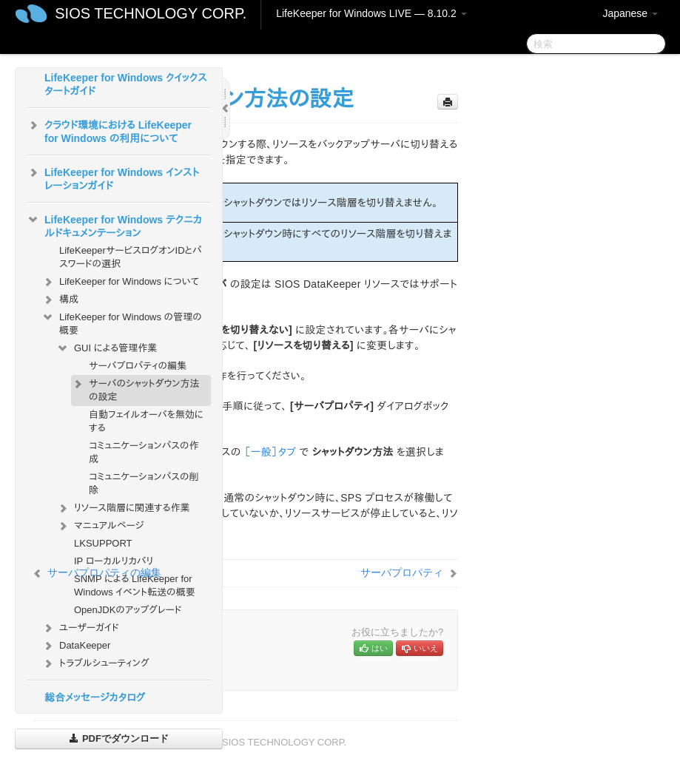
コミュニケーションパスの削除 (144, 483)
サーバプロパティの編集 (137, 365)
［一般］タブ (270, 452)
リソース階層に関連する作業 (122, 508)
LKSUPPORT (103, 543)
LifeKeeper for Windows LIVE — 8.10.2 (371, 13)
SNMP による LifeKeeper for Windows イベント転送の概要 (134, 585)
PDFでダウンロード (119, 738)
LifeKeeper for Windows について (120, 282)
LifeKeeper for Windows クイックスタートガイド (125, 84)
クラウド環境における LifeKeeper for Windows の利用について (109, 130)
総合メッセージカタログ (94, 697)
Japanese (630, 13)
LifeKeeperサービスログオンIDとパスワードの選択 (130, 257)
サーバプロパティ (401, 572)
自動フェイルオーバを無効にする (146, 421)
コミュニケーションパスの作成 (144, 452)
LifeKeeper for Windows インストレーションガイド (113, 177)
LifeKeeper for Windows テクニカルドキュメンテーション (114, 225)
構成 (59, 299)
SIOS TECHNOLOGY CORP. (150, 13)
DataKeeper (75, 646)
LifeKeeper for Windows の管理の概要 (121, 322)
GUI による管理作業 (106, 348)
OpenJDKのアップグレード (128, 609)
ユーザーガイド (80, 628)
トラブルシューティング (95, 663)
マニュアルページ (100, 526)
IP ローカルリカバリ (113, 561)
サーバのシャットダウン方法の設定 (135, 388)
